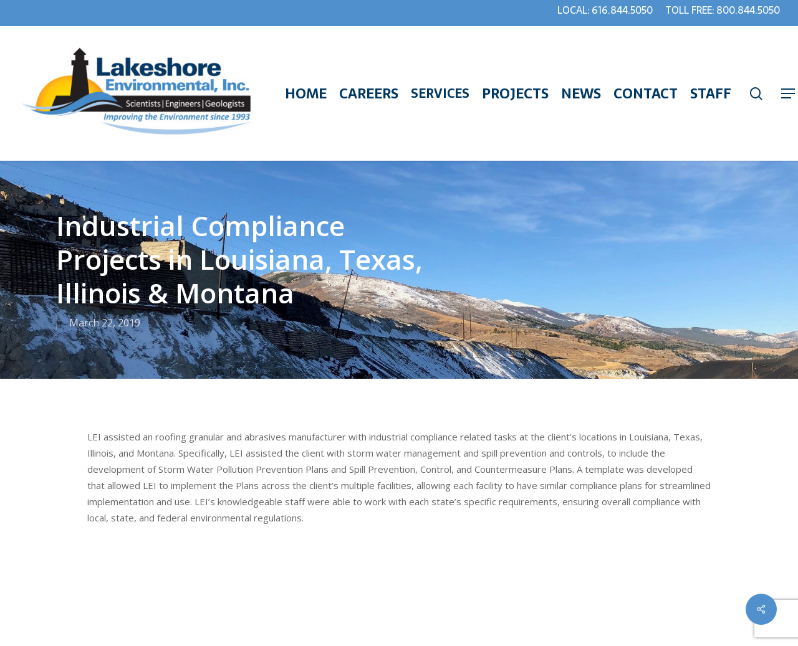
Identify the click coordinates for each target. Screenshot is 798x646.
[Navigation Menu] (788, 93)
